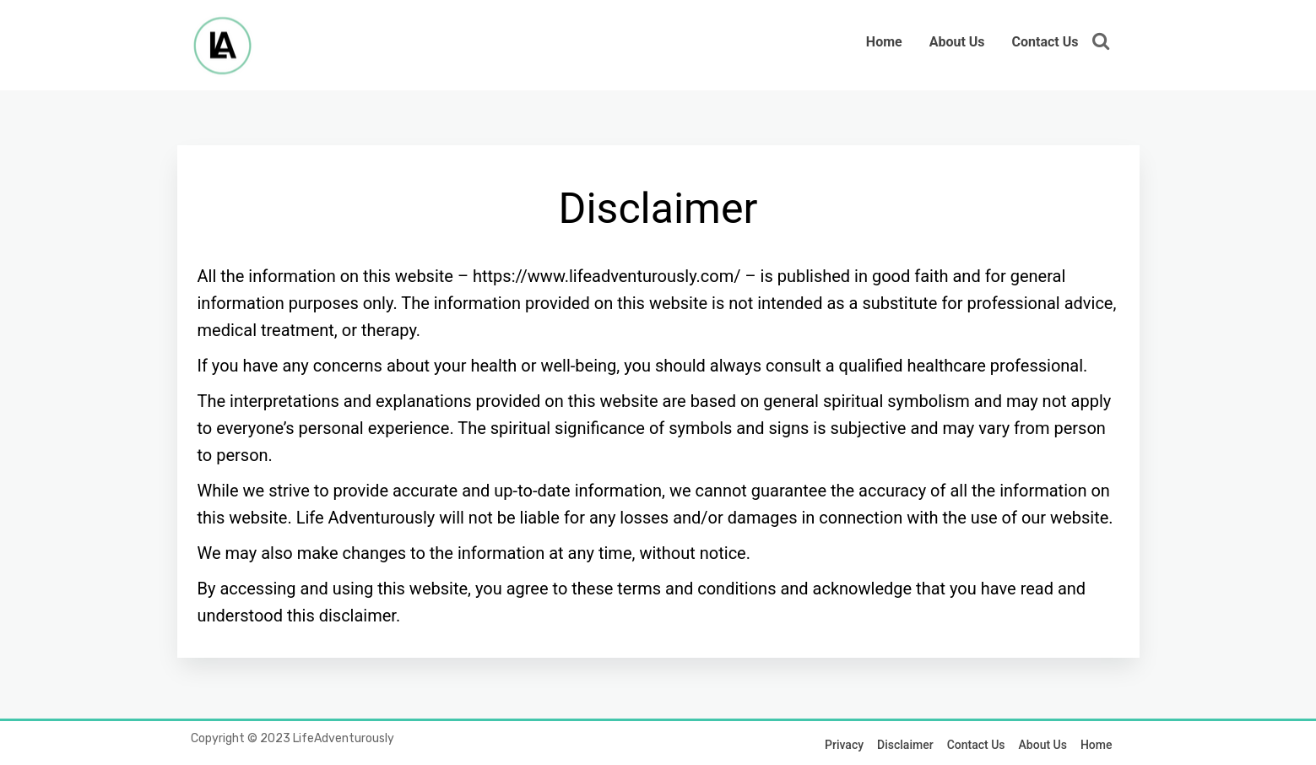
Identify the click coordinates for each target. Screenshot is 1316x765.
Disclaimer (905, 744)
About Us (957, 42)
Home (884, 42)
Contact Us (1045, 42)
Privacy (844, 744)
